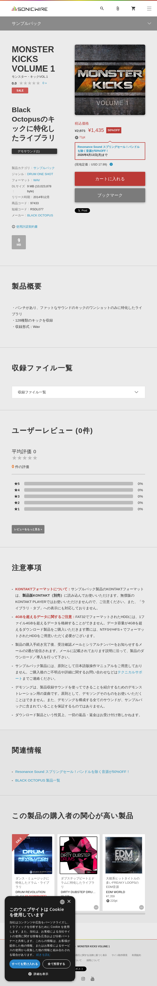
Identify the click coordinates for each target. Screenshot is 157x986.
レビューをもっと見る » (28, 529)
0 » (45, 83)
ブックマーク (110, 195)
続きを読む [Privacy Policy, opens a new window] (43, 955)
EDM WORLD (115, 892)
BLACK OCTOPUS (40, 215)
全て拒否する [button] (56, 964)
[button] (40, 974)
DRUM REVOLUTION (30, 892)
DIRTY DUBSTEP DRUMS (79, 892)
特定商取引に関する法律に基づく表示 (88, 955)
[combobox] (62, 902)
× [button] (69, 901)
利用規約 (136, 955)
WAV (36, 180)
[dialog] (40, 938)
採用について (93, 960)
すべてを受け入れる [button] (25, 964)
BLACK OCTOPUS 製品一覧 (37, 780)
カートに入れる (110, 178)
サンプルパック (44, 168)
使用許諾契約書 (25, 226)
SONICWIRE (29, 8)
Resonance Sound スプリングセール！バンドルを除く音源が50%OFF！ (72, 772)
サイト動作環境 (119, 955)
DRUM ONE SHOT (40, 174)
